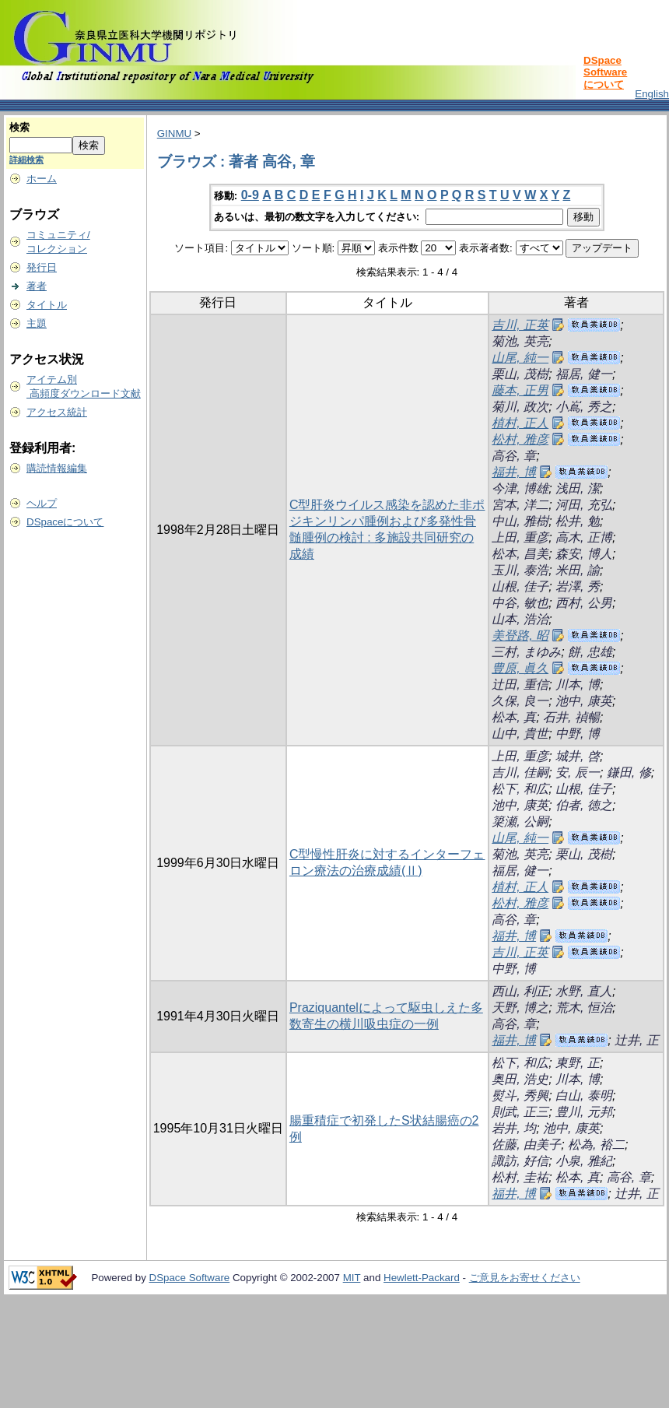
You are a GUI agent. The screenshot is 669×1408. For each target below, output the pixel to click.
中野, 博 (577, 733)
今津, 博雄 (520, 488)
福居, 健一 (583, 374)
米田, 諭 (577, 570)
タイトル (46, 305)
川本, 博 (577, 684)
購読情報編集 (56, 468)
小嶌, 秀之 (583, 406)
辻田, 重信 (520, 684)
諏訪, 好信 (520, 1160)
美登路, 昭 (520, 635)
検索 (19, 127)
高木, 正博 (583, 537)
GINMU (174, 133)
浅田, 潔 (577, 488)
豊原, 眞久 (520, 668)
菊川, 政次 (520, 406)
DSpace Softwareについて (605, 72)
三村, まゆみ (526, 651)
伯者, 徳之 (583, 805)
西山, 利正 (520, 991)
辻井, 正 (637, 1040)
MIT (352, 1277)
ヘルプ (41, 503)
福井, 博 (514, 472)
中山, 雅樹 (520, 521)
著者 (36, 286)
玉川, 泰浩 (520, 570)
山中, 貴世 (520, 733)
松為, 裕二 (596, 1144)
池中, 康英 (583, 701)
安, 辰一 (577, 772)
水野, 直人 (583, 991)
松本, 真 (514, 717)
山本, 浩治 (520, 619)
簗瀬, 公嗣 (520, 821)
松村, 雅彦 (520, 439)
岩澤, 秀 (577, 586)
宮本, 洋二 (520, 504)
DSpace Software (189, 1277)
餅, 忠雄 (590, 651)
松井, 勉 (577, 521)
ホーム (41, 178)
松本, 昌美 (520, 553)
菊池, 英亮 (520, 341)
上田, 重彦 (520, 537)
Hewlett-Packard (422, 1277)
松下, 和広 (520, 788)
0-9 (250, 195)
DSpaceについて (64, 522)
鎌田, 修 (629, 772)
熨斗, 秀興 (520, 1095)
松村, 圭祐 (520, 1177)
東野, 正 (577, 1062)
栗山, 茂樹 (520, 374)
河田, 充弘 (583, 504)
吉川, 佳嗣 (520, 772)
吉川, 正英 (520, 325)
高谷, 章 (514, 455)
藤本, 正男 (520, 390)
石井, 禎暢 (571, 717)
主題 (36, 323)
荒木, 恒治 (583, 1007)
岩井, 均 (514, 1128)
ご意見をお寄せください (524, 1277)
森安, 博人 (583, 553)
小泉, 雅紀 (583, 1160)
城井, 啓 (577, 756)
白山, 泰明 (583, 1095)
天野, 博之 (520, 1007)
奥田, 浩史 (520, 1079)
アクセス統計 (56, 412)
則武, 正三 (520, 1111)
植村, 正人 (520, 423)
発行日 (41, 267)
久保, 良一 (520, 701)
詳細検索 (26, 159)
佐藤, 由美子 (526, 1144)
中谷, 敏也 (520, 602)
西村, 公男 (583, 602)
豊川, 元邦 (583, 1111)
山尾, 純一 (520, 357)
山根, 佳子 (520, 586)
